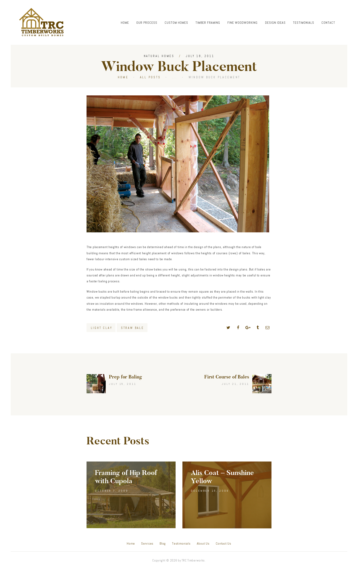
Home (123, 77)
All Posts (150, 77)
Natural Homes (159, 56)
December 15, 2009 (210, 491)
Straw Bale (132, 328)
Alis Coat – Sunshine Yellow (222, 477)
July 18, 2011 (200, 56)
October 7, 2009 (111, 491)
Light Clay (101, 328)
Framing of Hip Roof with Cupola (126, 477)
